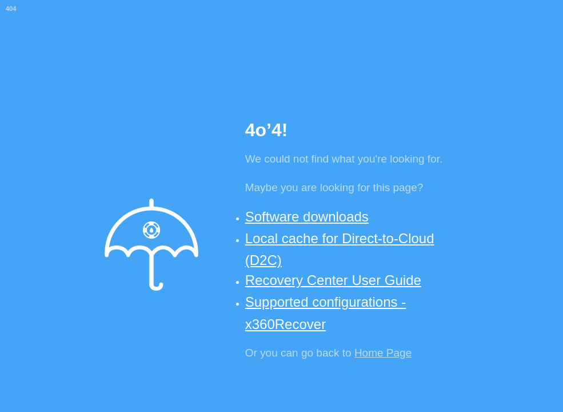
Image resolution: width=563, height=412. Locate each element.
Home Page (383, 353)
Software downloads (307, 216)
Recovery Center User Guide (333, 280)
